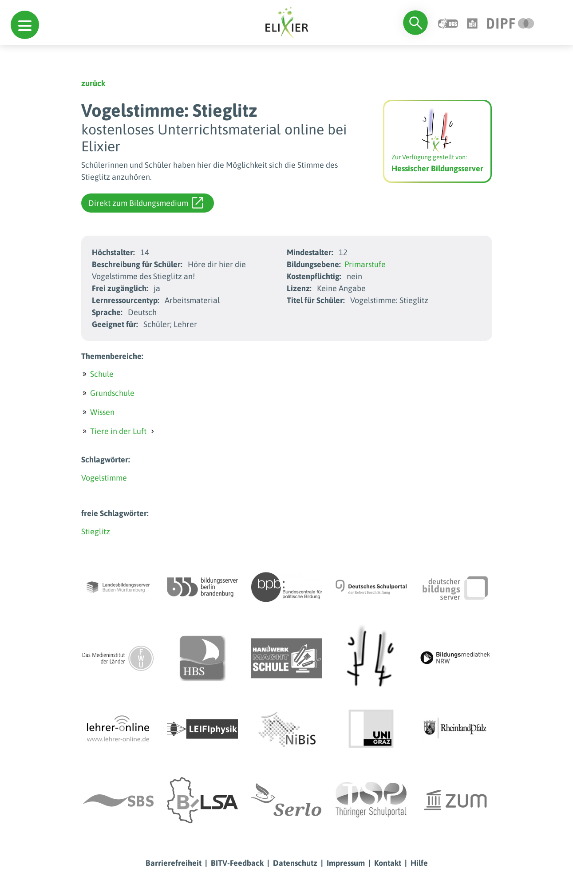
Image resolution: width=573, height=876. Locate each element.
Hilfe (419, 863)
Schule (102, 374)
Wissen (102, 412)
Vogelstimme (104, 477)
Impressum (346, 863)
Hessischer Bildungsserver (437, 168)
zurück (93, 83)
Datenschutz (295, 863)
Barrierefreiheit (174, 863)
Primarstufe (365, 264)
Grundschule (112, 393)
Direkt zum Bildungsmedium (145, 203)
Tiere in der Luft (118, 431)
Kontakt (387, 863)
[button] (25, 25)
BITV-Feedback (237, 863)
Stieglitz (95, 531)
